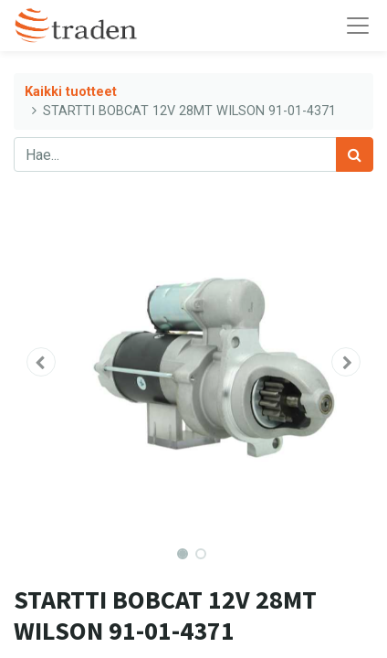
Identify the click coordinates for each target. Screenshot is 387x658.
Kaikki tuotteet (71, 92)
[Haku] (354, 154)
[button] (41, 362)
